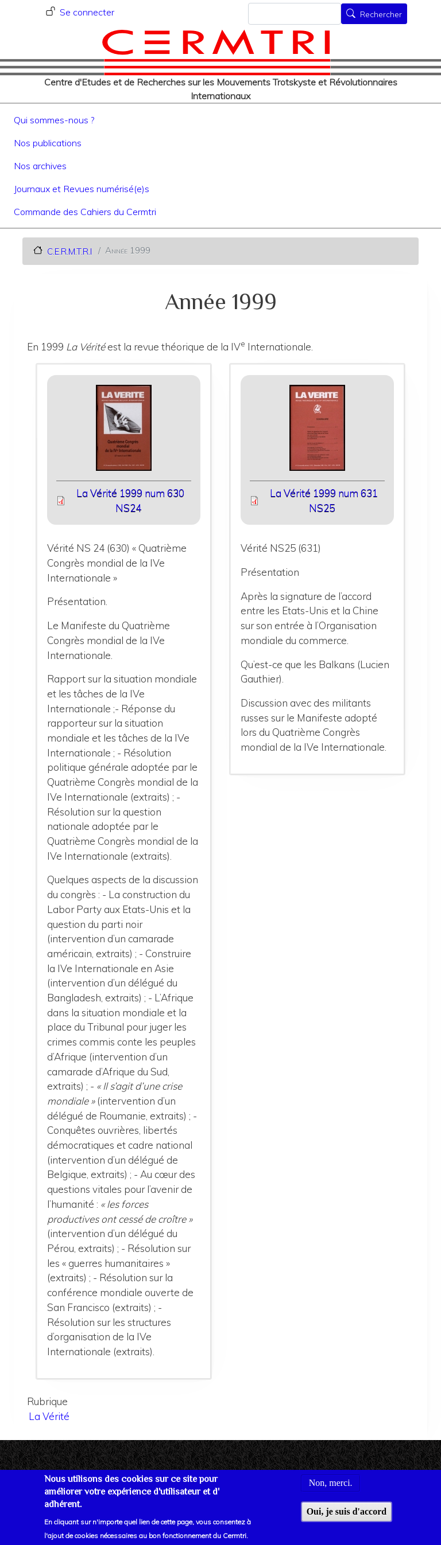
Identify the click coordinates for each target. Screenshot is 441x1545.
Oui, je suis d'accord (347, 1518)
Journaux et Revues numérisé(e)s (81, 188)
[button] (124, 432)
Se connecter (87, 12)
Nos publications (48, 143)
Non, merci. (331, 1490)
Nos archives (40, 165)
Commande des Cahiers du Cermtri (85, 211)
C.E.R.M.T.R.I (69, 250)
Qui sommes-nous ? (54, 120)
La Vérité (49, 1416)
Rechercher (381, 15)
